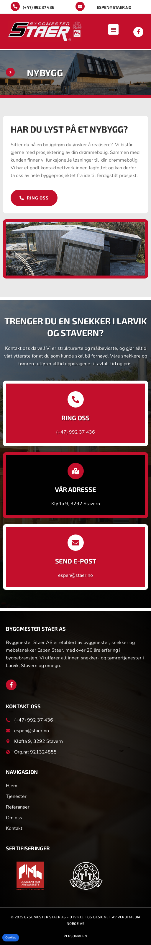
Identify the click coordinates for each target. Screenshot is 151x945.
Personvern (75, 936)
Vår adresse (75, 489)
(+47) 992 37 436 (38, 7)
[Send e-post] (76, 543)
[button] (113, 29)
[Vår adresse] (76, 471)
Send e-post (75, 561)
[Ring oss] (76, 399)
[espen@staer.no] (80, 6)
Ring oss (75, 417)
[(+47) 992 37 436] (15, 6)
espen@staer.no (114, 7)
